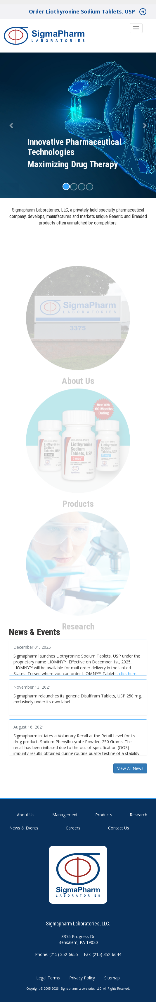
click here (127, 673)
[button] (11, 125)
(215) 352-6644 (107, 954)
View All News (130, 768)
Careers (73, 828)
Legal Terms (48, 978)
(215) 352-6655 (63, 954)
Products (103, 814)
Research (138, 814)
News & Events (23, 828)
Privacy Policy (82, 978)
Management (65, 814)
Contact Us (118, 828)
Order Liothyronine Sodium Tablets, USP (82, 11)
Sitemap (112, 978)
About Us (25, 814)
